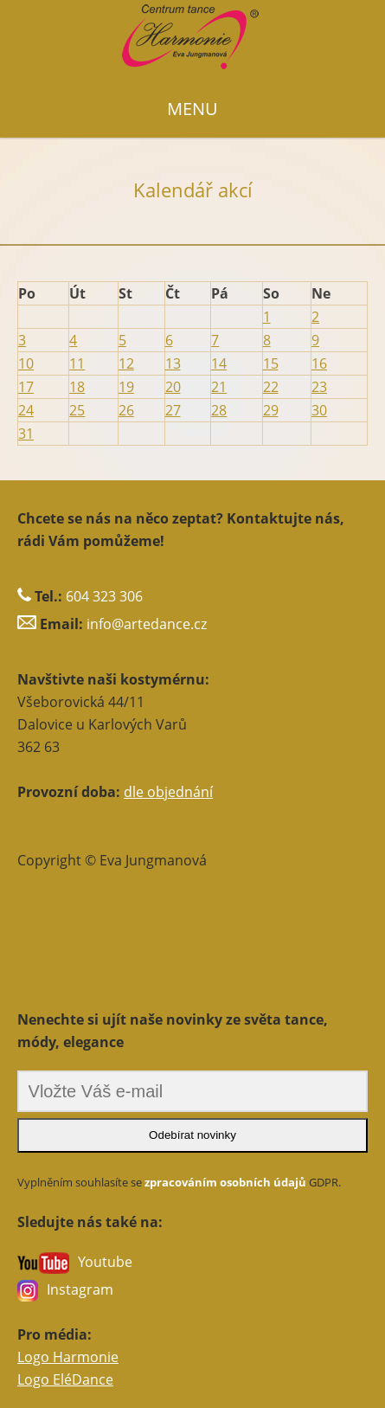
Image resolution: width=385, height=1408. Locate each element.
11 (77, 363)
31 (26, 433)
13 (173, 363)
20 (173, 386)
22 (271, 386)
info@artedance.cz (147, 623)
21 (219, 386)
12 (126, 363)
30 (319, 410)
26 (126, 410)
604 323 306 (104, 596)
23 (319, 386)
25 (77, 410)
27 (173, 410)
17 (26, 386)
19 (126, 386)
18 (77, 386)
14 (219, 363)
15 (271, 363)
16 (319, 363)
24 (26, 410)
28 (219, 410)
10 (26, 363)
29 (271, 410)
